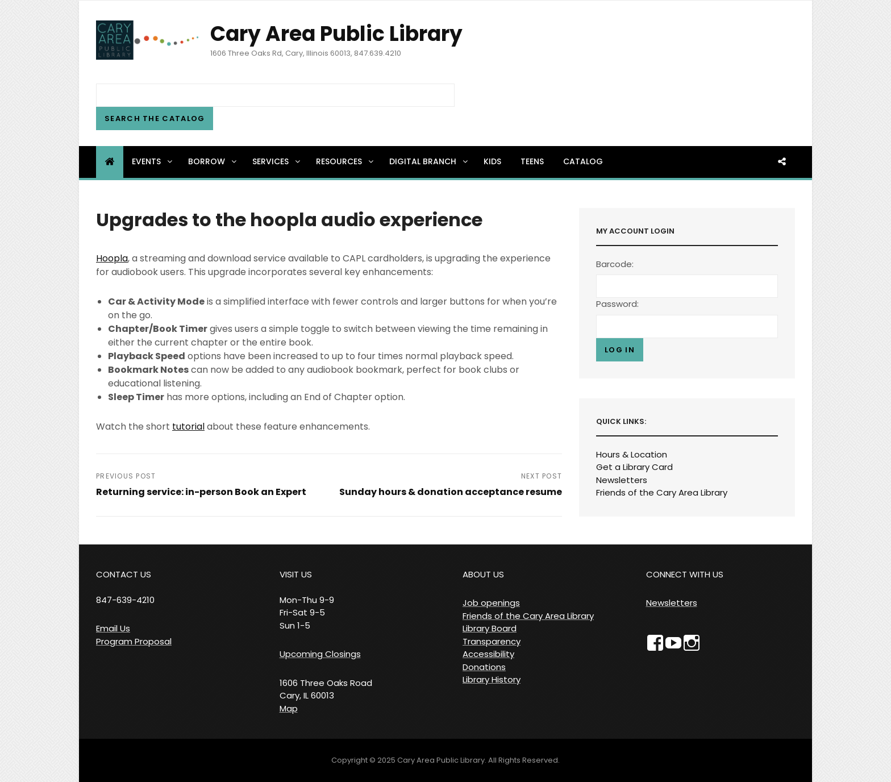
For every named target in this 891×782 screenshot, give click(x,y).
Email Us (113, 628)
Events (153, 161)
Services (277, 161)
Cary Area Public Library (336, 33)
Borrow (213, 161)
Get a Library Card (634, 467)
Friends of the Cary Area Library (661, 492)
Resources (345, 161)
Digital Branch (429, 161)
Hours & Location (631, 454)
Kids (492, 161)
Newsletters (621, 480)
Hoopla (112, 258)
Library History (492, 679)
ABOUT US (483, 574)
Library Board (490, 628)
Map (289, 708)
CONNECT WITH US (684, 574)
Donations (484, 667)
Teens (532, 161)
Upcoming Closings (320, 654)
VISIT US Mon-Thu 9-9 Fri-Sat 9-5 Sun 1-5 (307, 599)
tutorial (188, 426)
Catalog (583, 161)
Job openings (491, 603)
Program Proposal (134, 641)
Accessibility (488, 654)
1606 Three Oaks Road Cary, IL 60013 (326, 689)
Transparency (492, 641)
